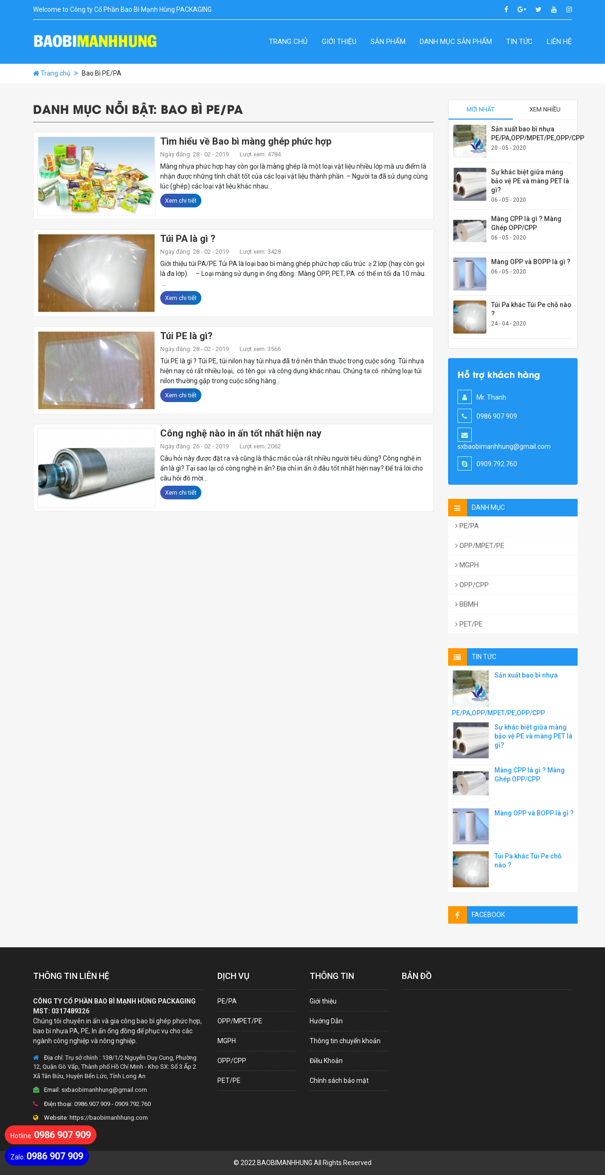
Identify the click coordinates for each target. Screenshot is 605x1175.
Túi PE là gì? (186, 336)
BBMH (466, 604)
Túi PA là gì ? (188, 238)
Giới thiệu (339, 41)
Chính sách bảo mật (339, 1080)
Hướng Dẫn (326, 1021)
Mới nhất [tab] (480, 109)
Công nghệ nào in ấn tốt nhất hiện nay (240, 433)
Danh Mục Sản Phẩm (456, 41)
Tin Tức (519, 41)
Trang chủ (288, 41)
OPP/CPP (472, 585)
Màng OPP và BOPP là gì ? (530, 262)
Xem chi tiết (181, 200)
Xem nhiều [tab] (545, 109)
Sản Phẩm (388, 41)
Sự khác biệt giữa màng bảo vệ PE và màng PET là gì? (530, 181)
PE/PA (467, 526)
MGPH (467, 565)
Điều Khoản (326, 1060)
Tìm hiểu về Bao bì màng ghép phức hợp (245, 141)
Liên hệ (559, 41)
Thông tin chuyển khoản (345, 1041)
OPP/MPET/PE (479, 545)
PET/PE (469, 624)
